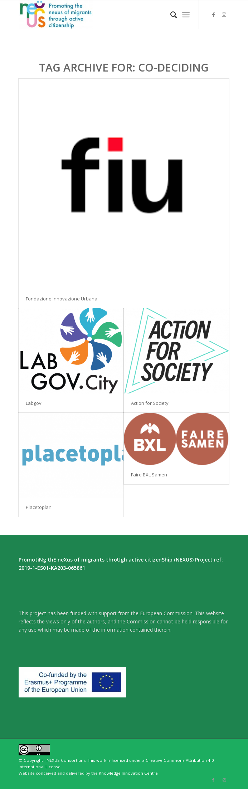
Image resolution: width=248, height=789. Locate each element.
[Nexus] (103, 14)
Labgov (34, 403)
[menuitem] (170, 14)
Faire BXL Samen (149, 474)
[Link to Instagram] (224, 14)
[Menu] (186, 14)
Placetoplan (39, 507)
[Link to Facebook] (213, 14)
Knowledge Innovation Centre (128, 773)
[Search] (170, 14)
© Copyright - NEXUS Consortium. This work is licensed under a (82, 760)
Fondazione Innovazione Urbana (61, 298)
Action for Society (150, 403)
